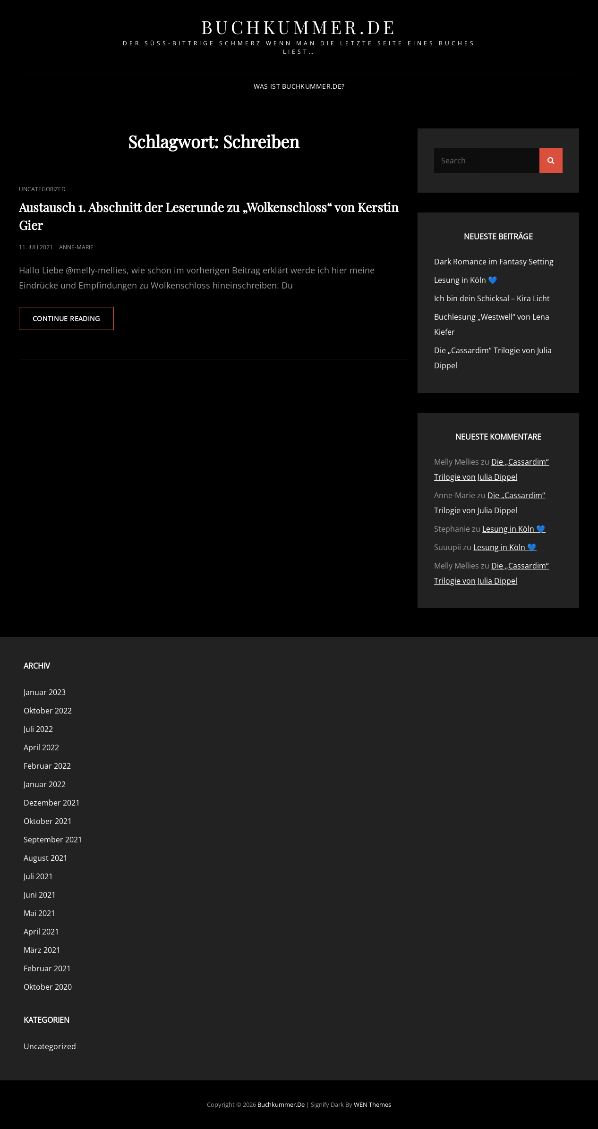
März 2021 (42, 950)
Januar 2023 (45, 692)
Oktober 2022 (48, 710)
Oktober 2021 (48, 821)
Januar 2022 (45, 784)
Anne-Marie (76, 247)
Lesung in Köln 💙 (465, 280)
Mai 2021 (39, 913)
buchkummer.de (299, 27)
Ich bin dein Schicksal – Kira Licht (492, 298)
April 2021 (41, 931)
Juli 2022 (38, 729)
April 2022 (41, 747)
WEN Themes (372, 1104)
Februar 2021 (47, 968)
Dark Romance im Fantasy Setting (494, 261)
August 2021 (46, 858)
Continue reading (73, 321)
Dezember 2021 (52, 803)
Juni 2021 (40, 895)
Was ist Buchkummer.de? (299, 86)
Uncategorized (42, 189)
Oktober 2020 (48, 987)
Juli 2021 (38, 876)
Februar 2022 (47, 766)
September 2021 (53, 839)
